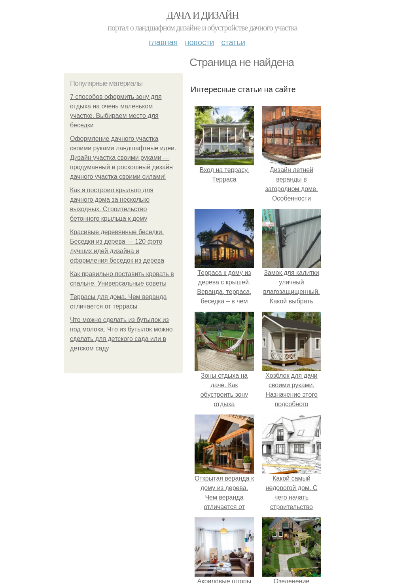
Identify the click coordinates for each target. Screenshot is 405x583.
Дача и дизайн (202, 15)
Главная (163, 42)
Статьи (233, 42)
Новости (199, 42)
